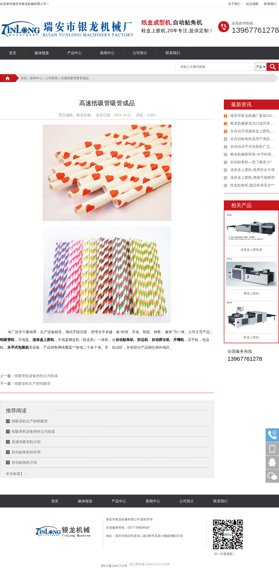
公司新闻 (51, 78)
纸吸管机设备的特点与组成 (36, 376)
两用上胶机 (251, 293)
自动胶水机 (161, 340)
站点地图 (252, 4)
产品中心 (74, 53)
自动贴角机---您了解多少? (251, 162)
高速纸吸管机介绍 (26, 442)
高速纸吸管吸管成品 (75, 78)
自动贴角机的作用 (26, 452)
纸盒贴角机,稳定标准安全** (252, 185)
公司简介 (140, 53)
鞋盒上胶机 (251, 337)
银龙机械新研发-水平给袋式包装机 (253, 154)
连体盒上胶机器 (251, 249)
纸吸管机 (7, 340)
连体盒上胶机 (43, 340)
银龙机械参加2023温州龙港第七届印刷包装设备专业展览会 (253, 123)
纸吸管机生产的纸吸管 (32, 384)
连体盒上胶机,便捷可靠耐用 (252, 177)
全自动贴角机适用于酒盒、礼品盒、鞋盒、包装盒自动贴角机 (253, 139)
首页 (12, 53)
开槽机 (178, 340)
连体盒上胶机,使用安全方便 (252, 170)
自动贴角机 (125, 340)
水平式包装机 (18, 347)
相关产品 (241, 205)
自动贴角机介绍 (24, 462)
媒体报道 (42, 53)
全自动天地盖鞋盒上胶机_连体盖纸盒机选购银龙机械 (253, 131)
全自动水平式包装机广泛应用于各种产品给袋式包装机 (253, 147)
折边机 (142, 340)
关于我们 (234, 4)
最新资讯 (241, 104)
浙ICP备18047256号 (114, 566)
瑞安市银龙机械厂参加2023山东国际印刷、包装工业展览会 (253, 116)
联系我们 (270, 4)
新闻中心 (107, 53)
